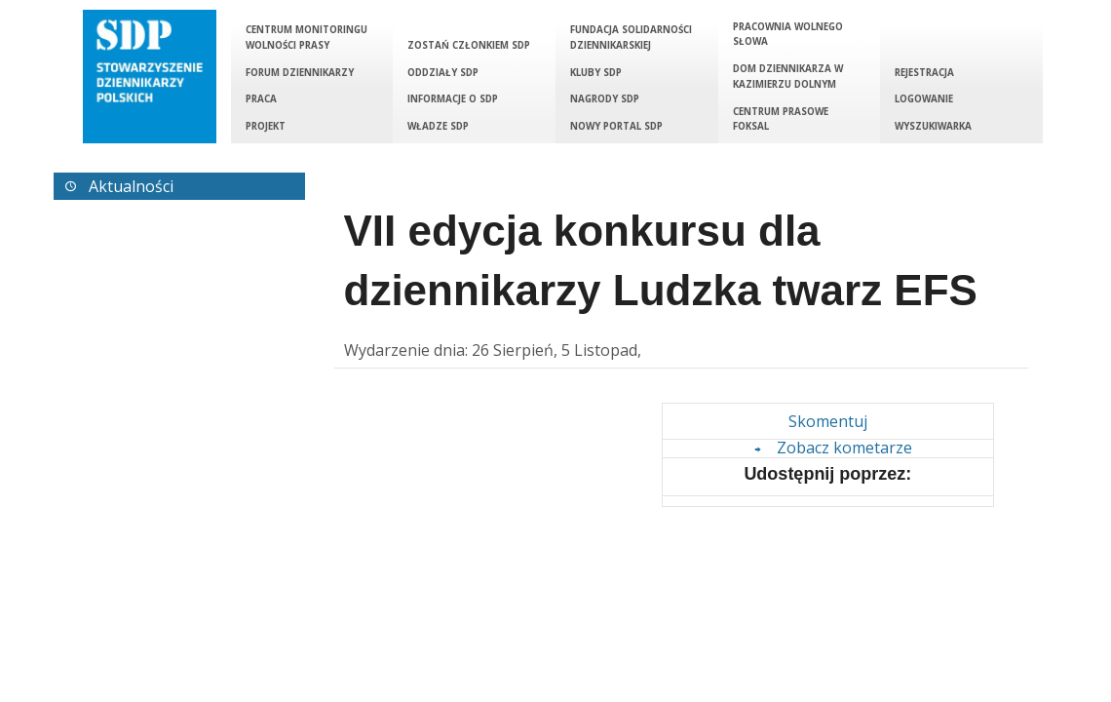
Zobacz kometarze (830, 447)
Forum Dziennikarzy (300, 72)
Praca (261, 99)
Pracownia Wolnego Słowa (788, 34)
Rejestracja (924, 72)
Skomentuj (827, 421)
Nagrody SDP (604, 99)
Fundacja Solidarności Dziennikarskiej (631, 37)
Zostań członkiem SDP (468, 45)
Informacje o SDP (452, 99)
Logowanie (924, 99)
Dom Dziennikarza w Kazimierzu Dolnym (788, 76)
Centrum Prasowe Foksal (780, 119)
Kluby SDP (596, 72)
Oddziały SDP (443, 72)
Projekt (266, 126)
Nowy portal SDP (616, 126)
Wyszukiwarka (933, 126)
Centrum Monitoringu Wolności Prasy (306, 37)
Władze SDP (438, 126)
